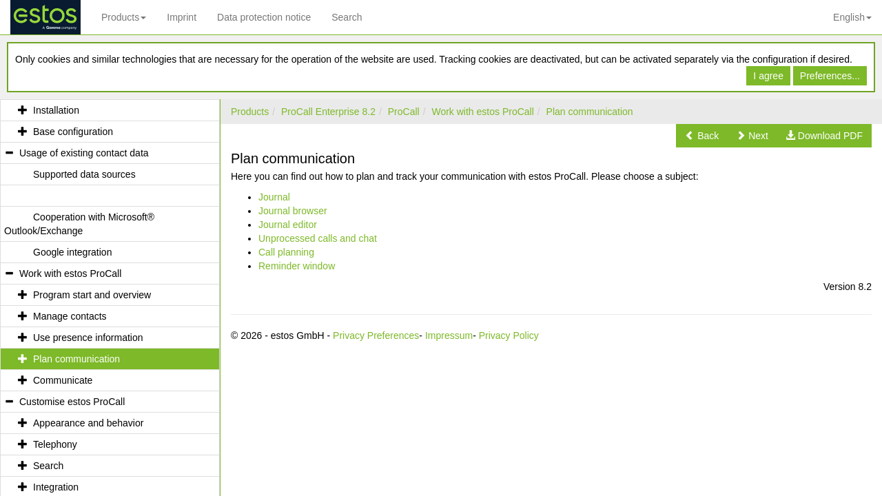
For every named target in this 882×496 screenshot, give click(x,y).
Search (346, 17)
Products (123, 17)
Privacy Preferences (376, 335)
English (852, 17)
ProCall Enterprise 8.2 (328, 111)
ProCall (404, 111)
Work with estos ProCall (482, 111)
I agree (768, 75)
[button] (702, 135)
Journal (274, 197)
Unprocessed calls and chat (317, 238)
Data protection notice (264, 17)
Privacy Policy (509, 335)
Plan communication (589, 111)
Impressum (449, 335)
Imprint (181, 17)
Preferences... (830, 75)
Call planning (286, 252)
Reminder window (296, 265)
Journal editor (287, 224)
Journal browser (292, 210)
